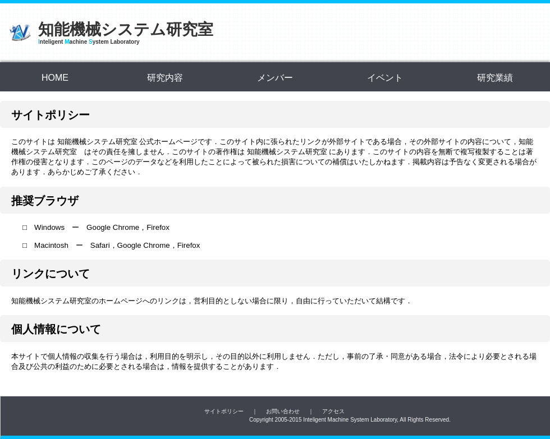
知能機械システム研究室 (125, 30)
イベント (385, 77)
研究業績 (495, 77)
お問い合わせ (283, 411)
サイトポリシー (224, 411)
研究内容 (165, 77)
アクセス (333, 411)
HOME (55, 77)
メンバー (275, 77)
